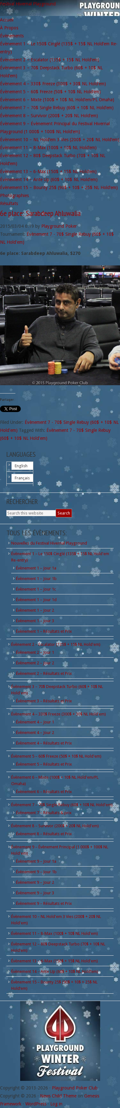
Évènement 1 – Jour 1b (36, 578)
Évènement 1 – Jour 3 (35, 620)
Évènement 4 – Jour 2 (35, 732)
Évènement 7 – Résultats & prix (44, 812)
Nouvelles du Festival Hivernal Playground (49, 543)
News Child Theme (58, 1095)
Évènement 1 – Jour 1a (36, 568)
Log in (56, 1103)
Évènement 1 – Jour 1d (36, 599)
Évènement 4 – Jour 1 (35, 722)
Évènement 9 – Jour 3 (35, 892)
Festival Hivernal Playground (28, 3)
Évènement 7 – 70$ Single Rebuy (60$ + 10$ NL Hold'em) (62, 804)
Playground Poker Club (75, 1087)
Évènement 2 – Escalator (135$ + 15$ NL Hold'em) (55, 644)
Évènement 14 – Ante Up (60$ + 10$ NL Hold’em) (54, 971)
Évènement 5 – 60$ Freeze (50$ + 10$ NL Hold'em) (56, 756)
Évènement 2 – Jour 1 (35, 652)
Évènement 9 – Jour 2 (35, 882)
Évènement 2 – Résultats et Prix (44, 673)
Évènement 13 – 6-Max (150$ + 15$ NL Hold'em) (54, 961)
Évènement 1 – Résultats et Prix (44, 631)
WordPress (35, 1103)
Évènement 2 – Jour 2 (35, 663)
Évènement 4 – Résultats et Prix (44, 743)
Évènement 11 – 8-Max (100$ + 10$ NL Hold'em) (54, 933)
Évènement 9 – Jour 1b (36, 871)
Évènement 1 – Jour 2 (35, 610)
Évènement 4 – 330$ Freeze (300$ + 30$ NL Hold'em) (58, 714)
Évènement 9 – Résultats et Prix (44, 903)
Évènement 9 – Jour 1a (36, 861)
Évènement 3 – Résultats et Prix (44, 701)
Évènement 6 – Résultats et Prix (44, 791)
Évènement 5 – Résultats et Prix (44, 764)
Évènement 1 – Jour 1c (36, 589)
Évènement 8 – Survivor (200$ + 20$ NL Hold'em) (55, 825)
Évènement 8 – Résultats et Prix (44, 833)
